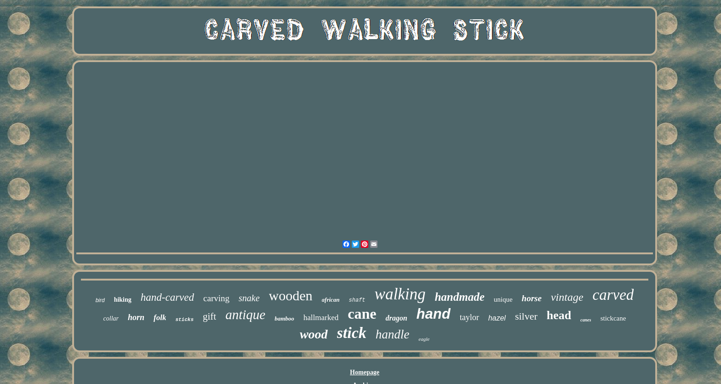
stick (351, 332)
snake (249, 298)
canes (585, 319)
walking (400, 294)
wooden (291, 295)
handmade (459, 297)
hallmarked (320, 317)
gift (209, 316)
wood (314, 334)
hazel (497, 318)
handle (393, 334)
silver (526, 316)
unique (503, 299)
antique (245, 314)
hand (434, 314)
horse (532, 298)
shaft (357, 300)
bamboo (284, 318)
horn (136, 317)
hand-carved (167, 297)
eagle (423, 339)
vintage (567, 297)
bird (100, 300)
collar (111, 318)
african (331, 299)
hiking (123, 299)
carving (216, 298)
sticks (184, 319)
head (559, 315)
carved (613, 295)
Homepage (364, 372)
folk (160, 317)
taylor (469, 317)
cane (362, 313)
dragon (396, 318)
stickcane (613, 318)
